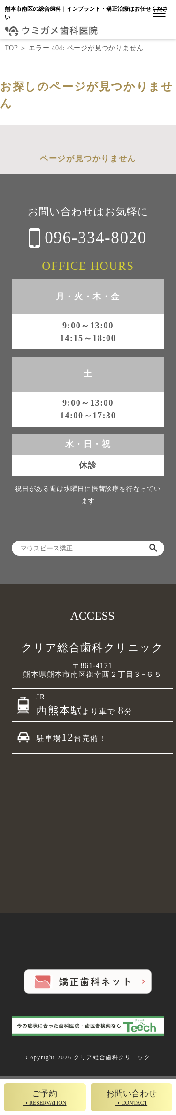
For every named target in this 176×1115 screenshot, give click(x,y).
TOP (11, 48)
